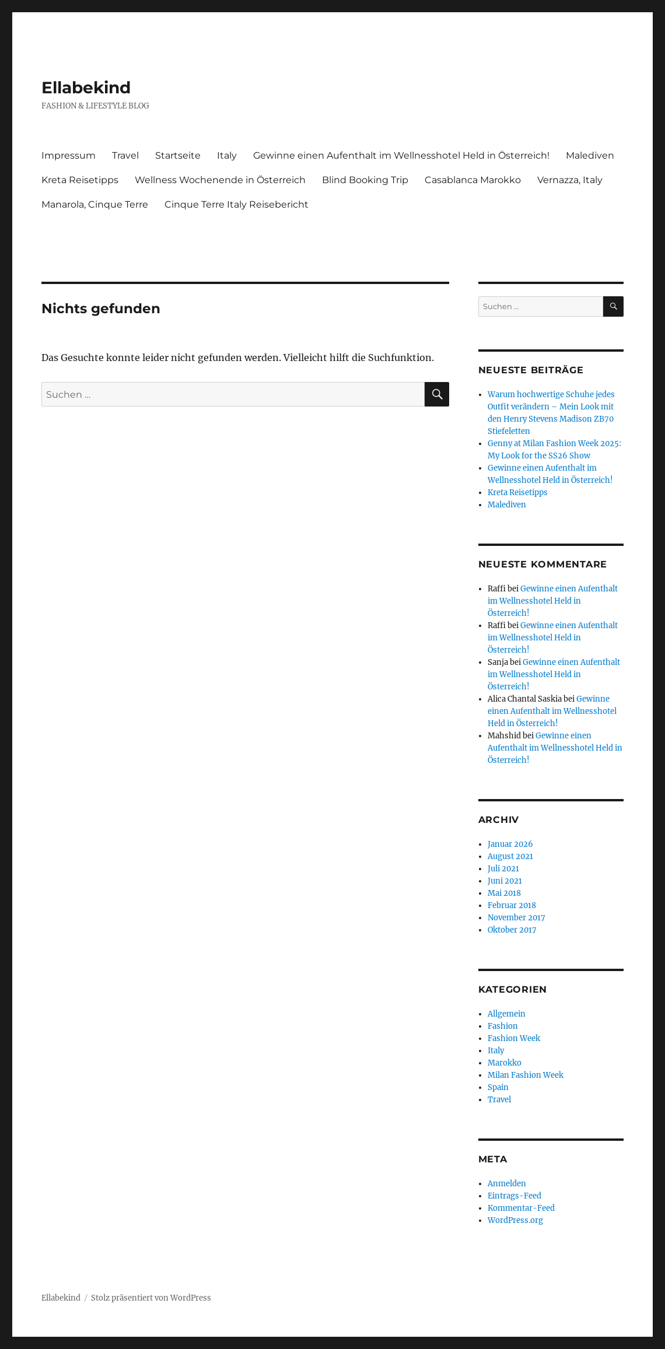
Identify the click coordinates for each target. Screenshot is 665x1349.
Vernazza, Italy (570, 179)
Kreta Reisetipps (79, 179)
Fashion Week (514, 1038)
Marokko (505, 1063)
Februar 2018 (512, 905)
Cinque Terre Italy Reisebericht (236, 204)
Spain (498, 1087)
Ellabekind (86, 87)
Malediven (590, 155)
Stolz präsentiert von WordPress (151, 1298)
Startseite (178, 155)
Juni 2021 (505, 881)
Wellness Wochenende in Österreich (220, 179)
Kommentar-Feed (521, 1208)
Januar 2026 (510, 844)
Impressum (68, 155)
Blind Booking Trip (365, 179)
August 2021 (510, 856)
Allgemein (507, 1014)
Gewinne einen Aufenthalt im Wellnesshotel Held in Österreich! (401, 155)
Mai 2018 (504, 893)
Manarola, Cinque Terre (94, 204)
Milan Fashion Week (526, 1075)
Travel (125, 155)
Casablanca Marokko (473, 179)
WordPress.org (515, 1220)
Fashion (503, 1026)
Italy (227, 155)
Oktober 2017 (512, 930)
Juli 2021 (503, 869)
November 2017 (516, 918)
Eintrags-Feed (514, 1196)
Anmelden (507, 1184)
